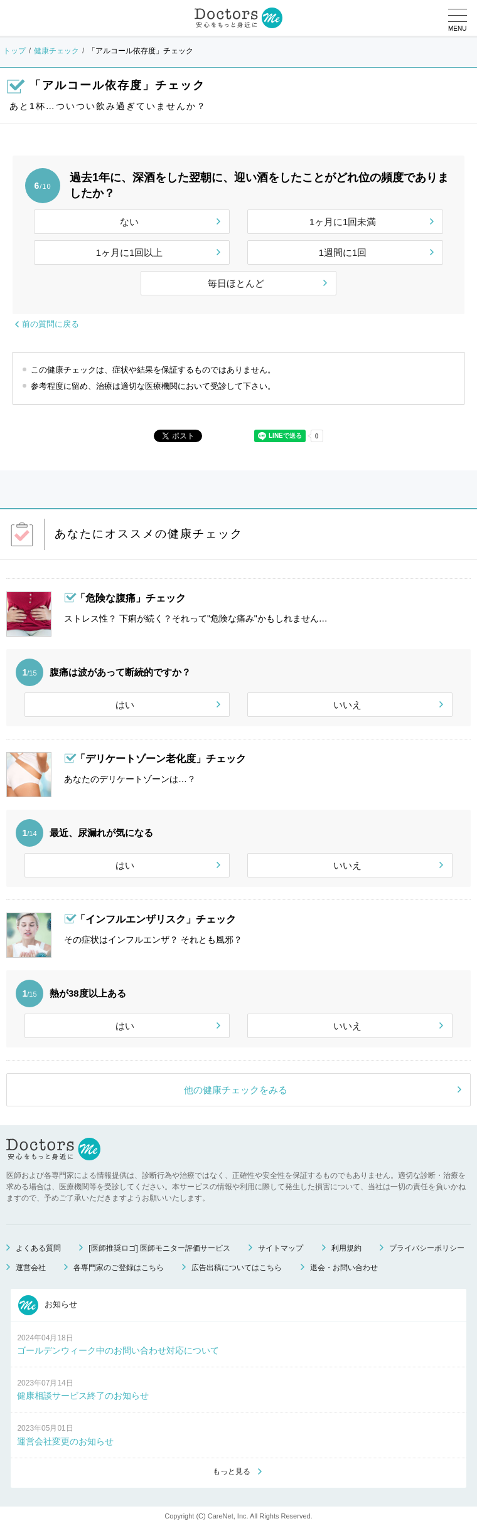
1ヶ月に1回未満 (343, 221)
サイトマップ (280, 1248)
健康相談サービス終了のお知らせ (83, 1396)
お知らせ (47, 1305)
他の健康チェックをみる (235, 1089)
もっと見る (231, 1471)
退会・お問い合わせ (344, 1267)
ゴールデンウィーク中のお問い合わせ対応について (118, 1350)
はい (124, 704)
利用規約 (346, 1248)
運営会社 (31, 1267)
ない (129, 221)
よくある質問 (38, 1248)
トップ (14, 50)
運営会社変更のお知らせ (65, 1441)
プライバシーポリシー (426, 1248)
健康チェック (56, 50)
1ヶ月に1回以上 (129, 252)
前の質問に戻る (50, 324)
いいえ (347, 704)
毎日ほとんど (236, 283)
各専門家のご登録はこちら (118, 1267)
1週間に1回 (343, 252)
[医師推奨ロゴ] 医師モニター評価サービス (159, 1248)
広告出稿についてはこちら (236, 1267)
